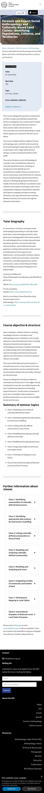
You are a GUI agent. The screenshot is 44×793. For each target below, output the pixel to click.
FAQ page (17, 625)
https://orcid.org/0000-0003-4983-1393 (23, 284)
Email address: (19, 684)
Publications (36, 764)
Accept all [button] (12, 789)
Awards (39, 717)
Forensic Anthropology (32, 721)
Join (40, 708)
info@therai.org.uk (11, 658)
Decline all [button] (32, 789)
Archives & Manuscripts (32, 747)
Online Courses (35, 725)
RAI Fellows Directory (33, 768)
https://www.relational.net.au (21, 292)
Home (4, 48)
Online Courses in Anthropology (27, 48)
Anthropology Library (33, 743)
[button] (40, 4)
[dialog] (22, 783)
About (39, 704)
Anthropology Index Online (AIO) (28, 739)
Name (4, 675)
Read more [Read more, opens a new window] (14, 785)
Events (39, 713)
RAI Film (38, 756)
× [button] (41, 776)
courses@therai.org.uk (11, 628)
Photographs (36, 752)
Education (11, 48)
